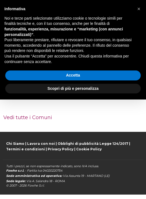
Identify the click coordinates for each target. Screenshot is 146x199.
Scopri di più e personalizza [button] (72, 88)
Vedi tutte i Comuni (27, 117)
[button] (138, 8)
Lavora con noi (41, 144)
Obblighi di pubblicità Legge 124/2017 (93, 144)
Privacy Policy (60, 149)
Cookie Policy (89, 149)
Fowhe (32, 185)
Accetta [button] (73, 75)
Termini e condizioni (25, 149)
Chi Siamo (15, 144)
